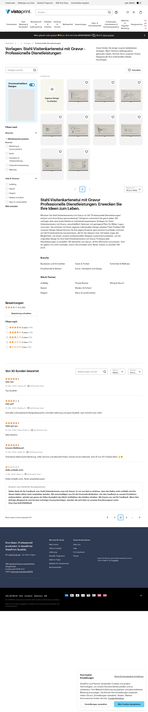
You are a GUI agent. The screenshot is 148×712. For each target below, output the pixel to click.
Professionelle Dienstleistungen (48, 43)
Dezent (43, 288)
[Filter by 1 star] (7, 347)
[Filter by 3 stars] (7, 337)
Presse (76, 556)
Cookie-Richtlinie (116, 698)
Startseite (9, 43)
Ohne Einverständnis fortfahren (129, 676)
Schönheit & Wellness (120, 263)
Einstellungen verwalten (96, 704)
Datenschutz (38, 605)
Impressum (28, 605)
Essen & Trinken (82, 263)
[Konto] (134, 12)
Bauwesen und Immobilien (52, 263)
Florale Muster (81, 283)
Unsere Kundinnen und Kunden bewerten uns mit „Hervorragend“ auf (114, 559)
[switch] (133, 2)
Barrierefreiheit (55, 567)
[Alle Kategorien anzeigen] (17, 138)
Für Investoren (79, 552)
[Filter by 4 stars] (7, 332)
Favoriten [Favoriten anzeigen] (134, 70)
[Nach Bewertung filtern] (118, 372)
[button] (75, 189)
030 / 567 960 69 (11, 605)
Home (21, 605)
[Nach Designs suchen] (34, 70)
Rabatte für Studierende (59, 563)
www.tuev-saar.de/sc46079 (22, 581)
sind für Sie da (14, 555)
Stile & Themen (12, 178)
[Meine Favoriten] (127, 12)
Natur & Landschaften (85, 293)
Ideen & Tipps (55, 560)
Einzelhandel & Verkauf (51, 268)
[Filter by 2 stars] (7, 342)
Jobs (75, 548)
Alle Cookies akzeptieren (129, 704)
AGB (45, 605)
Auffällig (44, 283)
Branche (9, 133)
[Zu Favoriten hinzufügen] (86, 82)
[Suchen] (109, 12)
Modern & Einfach (83, 288)
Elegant (43, 293)
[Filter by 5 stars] (7, 327)
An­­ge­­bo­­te (145, 24)
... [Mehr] (18, 43)
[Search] (104, 371)
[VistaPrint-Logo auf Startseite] (18, 12)
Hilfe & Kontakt (55, 548)
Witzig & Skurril (117, 283)
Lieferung (53, 552)
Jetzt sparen (108, 35)
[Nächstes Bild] (145, 35)
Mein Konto (53, 544)
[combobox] (72, 12)
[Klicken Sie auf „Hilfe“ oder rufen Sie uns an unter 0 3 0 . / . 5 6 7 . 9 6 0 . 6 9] (116, 12)
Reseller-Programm (57, 556)
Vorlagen (27, 43)
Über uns (77, 544)
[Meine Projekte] (122, 12)
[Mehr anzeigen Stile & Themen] (11, 206)
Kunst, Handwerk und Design (88, 268)
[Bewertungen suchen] (89, 371)
